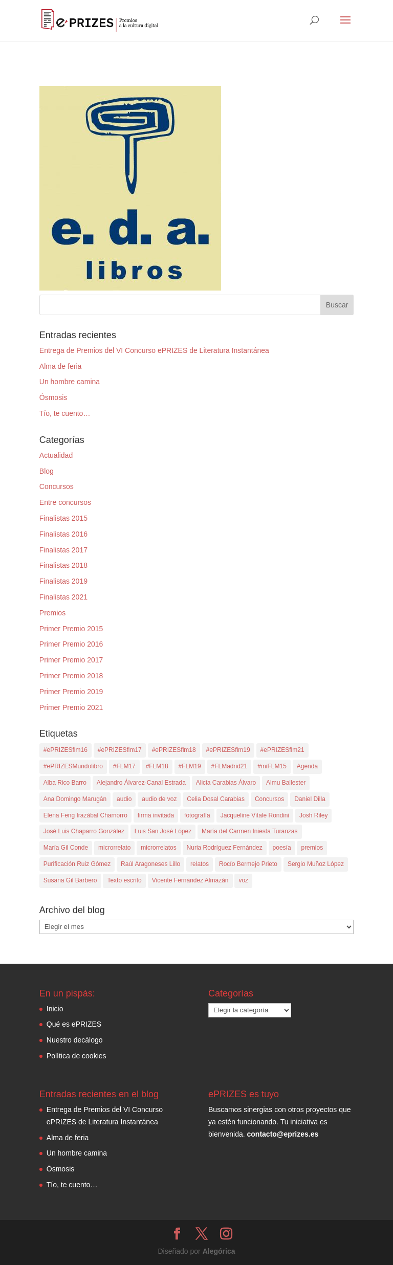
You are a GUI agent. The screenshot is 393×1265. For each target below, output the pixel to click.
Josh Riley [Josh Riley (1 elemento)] (313, 815)
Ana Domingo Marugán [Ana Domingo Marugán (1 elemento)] (74, 799)
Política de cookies (76, 1056)
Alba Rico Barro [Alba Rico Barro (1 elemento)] (64, 782)
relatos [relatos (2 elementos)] (199, 864)
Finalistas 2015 (63, 518)
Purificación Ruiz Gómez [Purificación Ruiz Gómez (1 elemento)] (77, 864)
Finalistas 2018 (63, 565)
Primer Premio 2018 (71, 676)
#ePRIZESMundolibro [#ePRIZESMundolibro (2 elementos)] (73, 766)
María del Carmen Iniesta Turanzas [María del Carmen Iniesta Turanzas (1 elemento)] (249, 831)
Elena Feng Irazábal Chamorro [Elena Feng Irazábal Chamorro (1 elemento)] (85, 815)
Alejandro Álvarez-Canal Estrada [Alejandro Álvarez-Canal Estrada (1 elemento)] (141, 782)
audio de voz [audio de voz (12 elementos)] (159, 799)
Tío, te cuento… (65, 413)
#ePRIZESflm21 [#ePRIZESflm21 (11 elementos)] (282, 749)
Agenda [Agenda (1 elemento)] (307, 766)
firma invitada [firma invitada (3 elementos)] (156, 815)
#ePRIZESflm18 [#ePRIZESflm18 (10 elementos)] (174, 749)
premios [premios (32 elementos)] (312, 847)
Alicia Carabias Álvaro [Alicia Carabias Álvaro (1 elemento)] (226, 782)
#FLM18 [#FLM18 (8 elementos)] (157, 766)
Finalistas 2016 (63, 534)
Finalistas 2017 (63, 550)
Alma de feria (60, 366)
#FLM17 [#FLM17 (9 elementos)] (124, 766)
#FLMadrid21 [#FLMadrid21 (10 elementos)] (229, 766)
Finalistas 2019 (63, 581)
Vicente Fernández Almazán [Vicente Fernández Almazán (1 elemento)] (190, 880)
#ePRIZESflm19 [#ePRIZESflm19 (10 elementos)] (228, 749)
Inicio (55, 1009)
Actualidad (56, 455)
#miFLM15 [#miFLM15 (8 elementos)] (272, 766)
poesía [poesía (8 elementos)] (282, 847)
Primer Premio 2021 (71, 707)
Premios (52, 613)
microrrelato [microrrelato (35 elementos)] (114, 847)
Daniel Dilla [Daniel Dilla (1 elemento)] (309, 799)
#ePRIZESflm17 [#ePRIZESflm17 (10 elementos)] (120, 749)
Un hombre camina (69, 382)
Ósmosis (53, 397)
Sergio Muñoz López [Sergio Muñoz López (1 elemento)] (316, 864)
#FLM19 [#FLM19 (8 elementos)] (190, 766)
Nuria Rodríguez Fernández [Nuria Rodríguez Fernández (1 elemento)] (225, 847)
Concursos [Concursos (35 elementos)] (269, 799)
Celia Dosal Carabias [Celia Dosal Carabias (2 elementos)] (216, 799)
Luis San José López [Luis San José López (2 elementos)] (163, 831)
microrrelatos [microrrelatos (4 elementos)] (158, 847)
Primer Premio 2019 (71, 691)
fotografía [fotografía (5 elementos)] (197, 815)
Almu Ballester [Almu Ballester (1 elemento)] (285, 782)
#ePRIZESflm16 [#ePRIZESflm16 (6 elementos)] (65, 749)
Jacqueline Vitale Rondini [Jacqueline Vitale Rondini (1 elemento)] (255, 815)
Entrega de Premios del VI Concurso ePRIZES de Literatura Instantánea (154, 350)
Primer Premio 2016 (71, 644)
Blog (46, 471)
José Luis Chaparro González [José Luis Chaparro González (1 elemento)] (83, 831)
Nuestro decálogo (75, 1040)
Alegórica (219, 1251)
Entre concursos (65, 502)
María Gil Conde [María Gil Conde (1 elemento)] (65, 847)
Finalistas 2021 (63, 597)
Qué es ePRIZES (74, 1024)
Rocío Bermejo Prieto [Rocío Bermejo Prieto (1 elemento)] (248, 864)
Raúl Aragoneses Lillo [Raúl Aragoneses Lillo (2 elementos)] (150, 864)
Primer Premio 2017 (71, 660)
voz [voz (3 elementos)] (243, 880)
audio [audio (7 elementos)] (124, 799)
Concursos (56, 486)
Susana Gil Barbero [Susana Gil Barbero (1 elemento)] (70, 880)
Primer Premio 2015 (71, 629)
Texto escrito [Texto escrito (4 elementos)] (124, 880)
